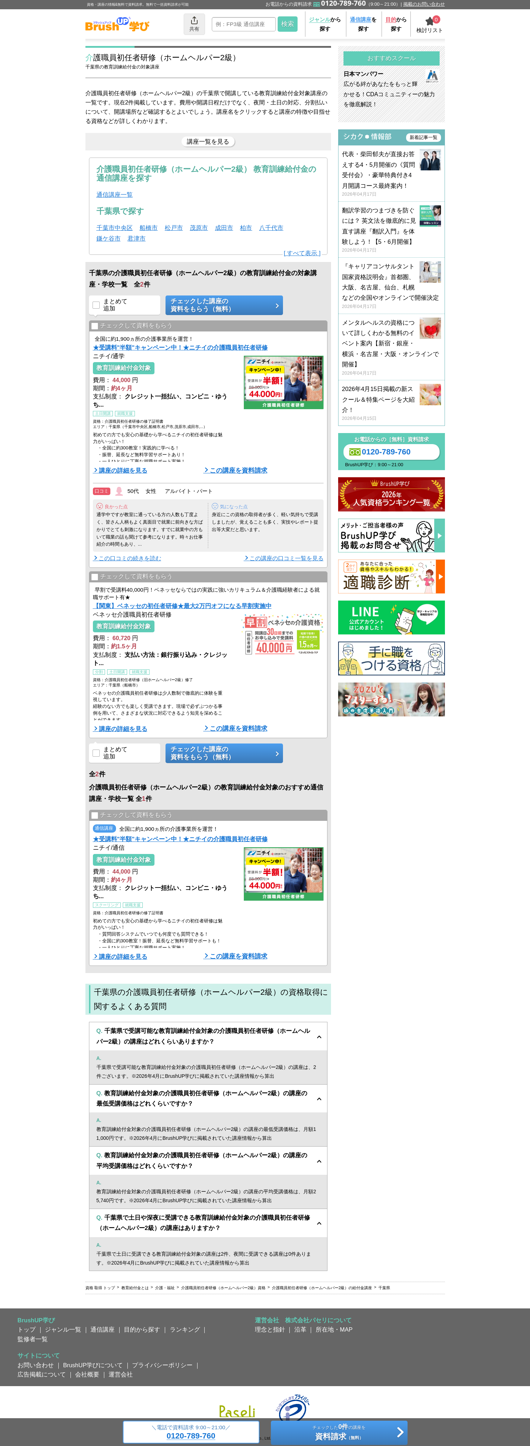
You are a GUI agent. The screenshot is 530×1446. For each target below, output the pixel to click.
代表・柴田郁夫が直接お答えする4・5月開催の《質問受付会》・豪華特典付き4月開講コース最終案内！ (391, 174)
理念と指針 (270, 1329)
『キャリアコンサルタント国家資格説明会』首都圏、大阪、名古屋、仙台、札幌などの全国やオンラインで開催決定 (391, 286)
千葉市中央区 (114, 228)
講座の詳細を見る (123, 470)
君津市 (136, 238)
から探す (325, 24)
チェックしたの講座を (339, 1433)
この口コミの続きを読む (130, 558)
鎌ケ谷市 (108, 238)
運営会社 (121, 1374)
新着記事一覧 (423, 137)
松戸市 (174, 228)
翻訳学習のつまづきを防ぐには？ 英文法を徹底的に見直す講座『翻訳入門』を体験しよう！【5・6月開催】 (391, 230)
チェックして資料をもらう (132, 326)
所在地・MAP (334, 1329)
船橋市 (149, 228)
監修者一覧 (32, 1339)
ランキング (185, 1329)
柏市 (246, 228)
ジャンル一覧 (63, 1329)
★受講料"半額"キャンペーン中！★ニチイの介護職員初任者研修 (180, 347)
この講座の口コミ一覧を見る (287, 558)
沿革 (300, 1329)
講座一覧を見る (208, 141)
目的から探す (142, 1329)
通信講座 (102, 1329)
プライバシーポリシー (162, 1365)
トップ (26, 1329)
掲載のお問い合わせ (424, 4)
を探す (363, 24)
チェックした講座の (221, 305)
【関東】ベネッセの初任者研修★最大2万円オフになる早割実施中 (182, 606)
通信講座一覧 (114, 194)
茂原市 (199, 228)
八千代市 (271, 228)
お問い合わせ (35, 1365)
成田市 (224, 228)
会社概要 (87, 1374)
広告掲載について (41, 1374)
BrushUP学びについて (93, 1365)
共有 (194, 24)
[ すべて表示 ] (302, 253)
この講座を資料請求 (238, 470)
